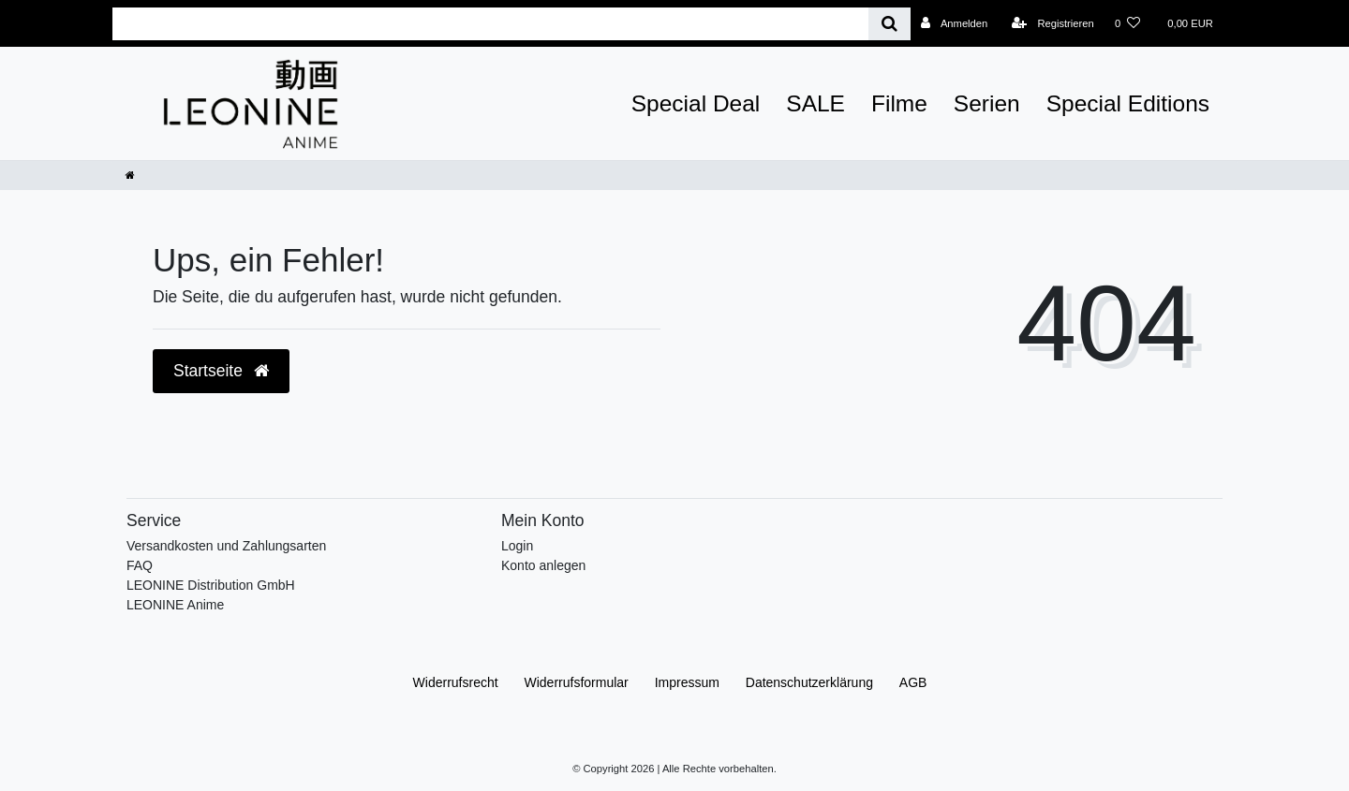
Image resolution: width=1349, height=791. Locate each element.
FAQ (139, 565)
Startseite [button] (221, 370)
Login (517, 545)
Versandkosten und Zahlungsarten (226, 545)
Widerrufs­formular (577, 682)
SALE (815, 103)
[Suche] (889, 23)
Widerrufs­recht (455, 682)
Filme (899, 103)
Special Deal (696, 103)
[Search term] (490, 23)
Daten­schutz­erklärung (809, 682)
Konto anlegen (543, 565)
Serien (987, 103)
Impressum (687, 682)
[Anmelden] (955, 23)
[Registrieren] (1052, 23)
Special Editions (1127, 103)
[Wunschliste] (1127, 23)
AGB (913, 682)
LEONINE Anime (175, 604)
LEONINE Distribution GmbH (210, 585)
